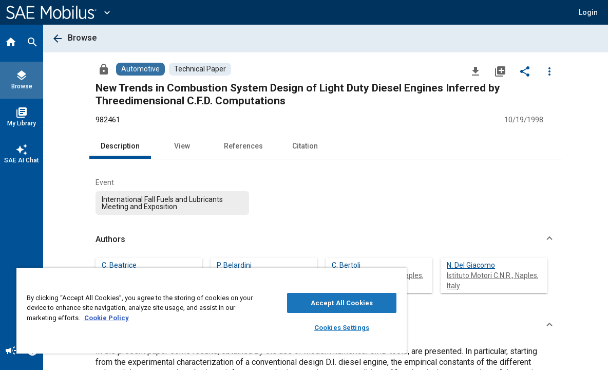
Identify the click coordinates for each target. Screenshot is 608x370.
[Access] (103, 69)
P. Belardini (234, 265)
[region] (192, 311)
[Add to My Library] (500, 71)
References (243, 146)
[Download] (475, 71)
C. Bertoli (346, 265)
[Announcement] (11, 351)
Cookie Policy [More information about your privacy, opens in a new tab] (118, 318)
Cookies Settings (309, 327)
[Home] (11, 43)
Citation (305, 146)
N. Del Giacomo (471, 265)
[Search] (32, 43)
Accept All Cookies (310, 303)
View (182, 146)
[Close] (358, 279)
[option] (172, 203)
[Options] (549, 71)
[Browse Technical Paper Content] (200, 69)
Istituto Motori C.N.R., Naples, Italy (378, 280)
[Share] (525, 71)
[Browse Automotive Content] (140, 69)
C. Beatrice (119, 265)
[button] (588, 12)
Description (120, 146)
